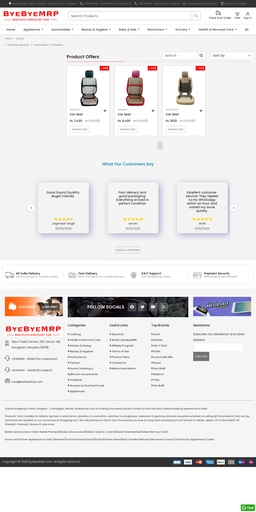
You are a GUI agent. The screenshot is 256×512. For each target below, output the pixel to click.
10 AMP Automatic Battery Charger (33, 106)
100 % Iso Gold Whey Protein (29, 125)
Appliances (32, 30)
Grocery (181, 30)
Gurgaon (41, 453)
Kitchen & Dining (80, 390)
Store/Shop (18, 71)
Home (11, 30)
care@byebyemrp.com (200, 4)
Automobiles (61, 30)
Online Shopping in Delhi (20, 453)
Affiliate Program (123, 390)
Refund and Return (124, 413)
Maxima (158, 419)
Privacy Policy (121, 402)
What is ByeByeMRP (124, 385)
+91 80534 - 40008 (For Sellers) (157, 4)
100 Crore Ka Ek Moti (24, 131)
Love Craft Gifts (163, 402)
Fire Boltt (158, 430)
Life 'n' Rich (160, 390)
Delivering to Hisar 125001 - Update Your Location (43, 4)
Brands (15, 77)
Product (16, 65)
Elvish (156, 396)
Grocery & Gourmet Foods (87, 430)
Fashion (75, 408)
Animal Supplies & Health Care (28, 158)
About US (118, 379)
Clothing (75, 379)
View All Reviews (127, 295)
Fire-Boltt (159, 413)
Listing (20, 38)
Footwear (76, 425)
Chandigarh (56, 453)
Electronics (156, 30)
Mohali (69, 453)
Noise (157, 408)
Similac (158, 385)
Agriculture (15, 151)
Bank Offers (18, 84)
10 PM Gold (18, 119)
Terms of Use (120, 396)
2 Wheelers (56, 44)
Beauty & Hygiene (95, 30)
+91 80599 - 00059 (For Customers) (105, 4)
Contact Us (119, 408)
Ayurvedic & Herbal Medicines (27, 179)
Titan (156, 425)
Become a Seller (234, 4)
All (246, 30)
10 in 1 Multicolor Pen (24, 113)
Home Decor (78, 402)
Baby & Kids (128, 30)
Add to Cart (79, 129)
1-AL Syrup (17, 100)
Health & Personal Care (216, 30)
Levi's (156, 379)
